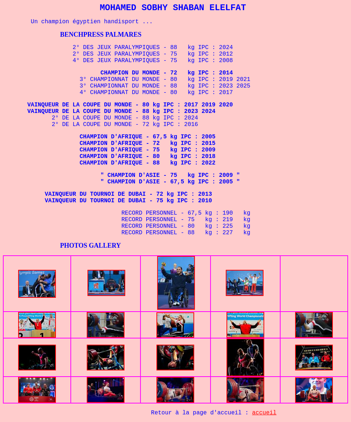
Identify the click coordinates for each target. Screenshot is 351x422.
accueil (264, 413)
